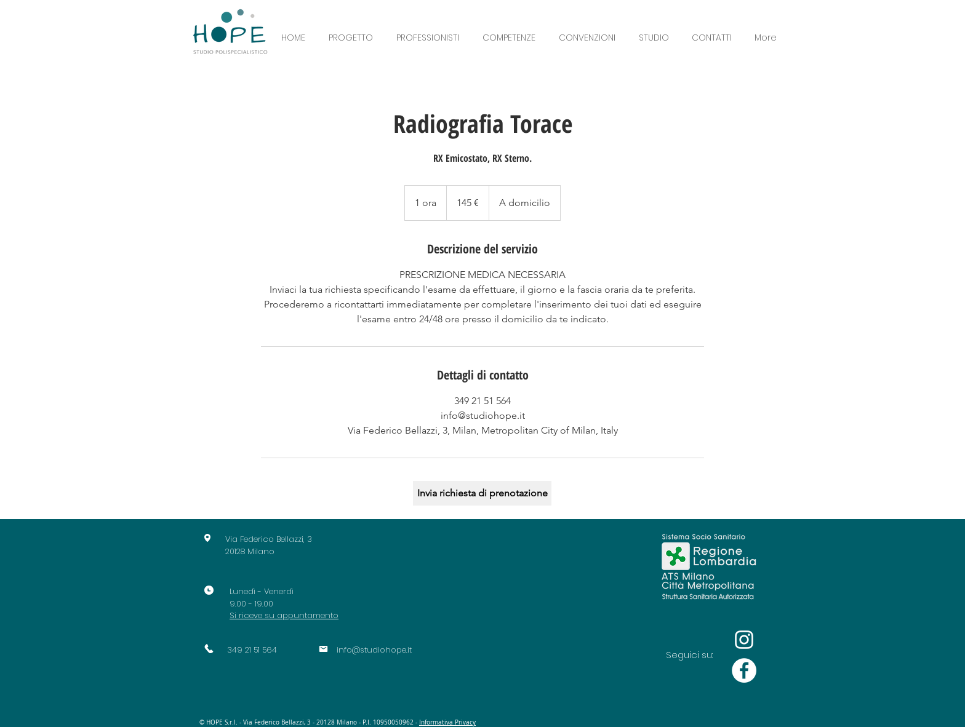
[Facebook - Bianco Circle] (744, 670)
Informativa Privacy (447, 722)
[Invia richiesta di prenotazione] (482, 493)
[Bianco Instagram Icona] (744, 639)
